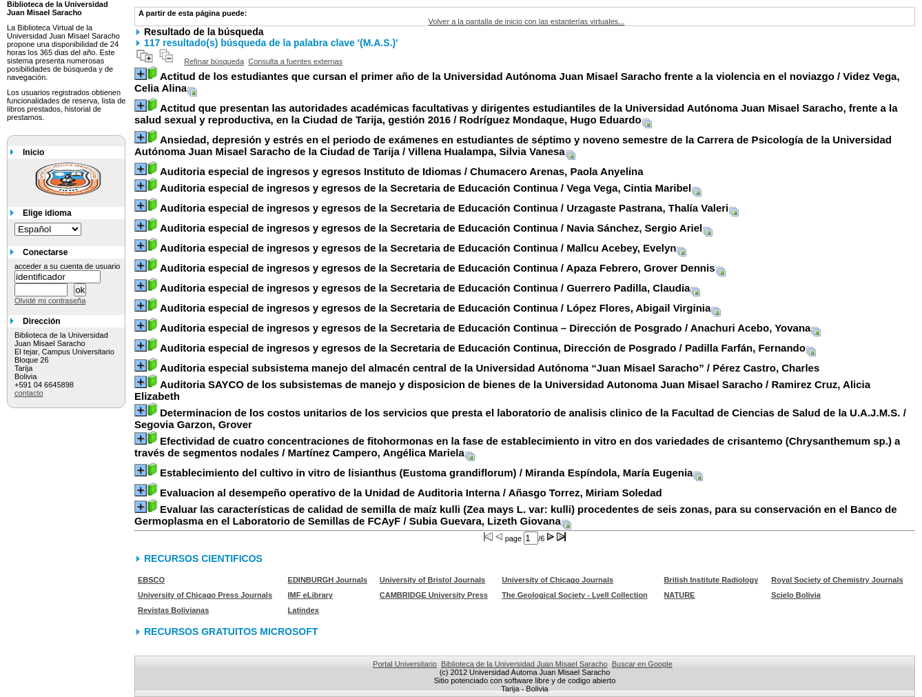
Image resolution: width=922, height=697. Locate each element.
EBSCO (151, 580)
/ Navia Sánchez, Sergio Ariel (431, 228)
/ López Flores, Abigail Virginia (435, 308)
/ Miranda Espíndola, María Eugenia (426, 472)
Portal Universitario (405, 664)
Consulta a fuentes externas (295, 61)
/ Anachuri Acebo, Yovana (485, 328)
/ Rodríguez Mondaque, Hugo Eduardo (516, 113)
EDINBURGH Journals (328, 580)
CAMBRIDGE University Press (434, 595)
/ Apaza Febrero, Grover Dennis (437, 268)
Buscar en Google (642, 664)
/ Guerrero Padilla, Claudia (425, 288)
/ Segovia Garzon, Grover (520, 418)
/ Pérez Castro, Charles (489, 368)
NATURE (679, 595)
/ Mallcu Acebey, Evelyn (418, 248)
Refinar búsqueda (214, 61)
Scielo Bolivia (796, 595)
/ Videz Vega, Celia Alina (517, 82)
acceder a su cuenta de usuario (67, 266)
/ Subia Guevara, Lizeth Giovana (515, 515)
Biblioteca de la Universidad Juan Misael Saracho (524, 664)
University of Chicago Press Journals (205, 595)
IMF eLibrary (310, 595)
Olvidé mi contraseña (49, 300)
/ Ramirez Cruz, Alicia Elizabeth (502, 390)
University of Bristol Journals (432, 580)
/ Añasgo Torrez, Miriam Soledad (411, 492)
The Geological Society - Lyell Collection (575, 595)
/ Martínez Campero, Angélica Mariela (517, 446)
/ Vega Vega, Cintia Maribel (425, 188)
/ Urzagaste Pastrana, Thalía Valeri (444, 208)
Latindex (303, 610)
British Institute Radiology (711, 580)
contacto (28, 393)
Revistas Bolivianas (173, 610)
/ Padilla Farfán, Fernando (483, 348)
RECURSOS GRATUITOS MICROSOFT (231, 631)
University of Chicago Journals (557, 580)
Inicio (33, 152)
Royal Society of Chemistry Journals (837, 580)
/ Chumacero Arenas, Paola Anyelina (402, 171)
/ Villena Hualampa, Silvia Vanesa (513, 145)
